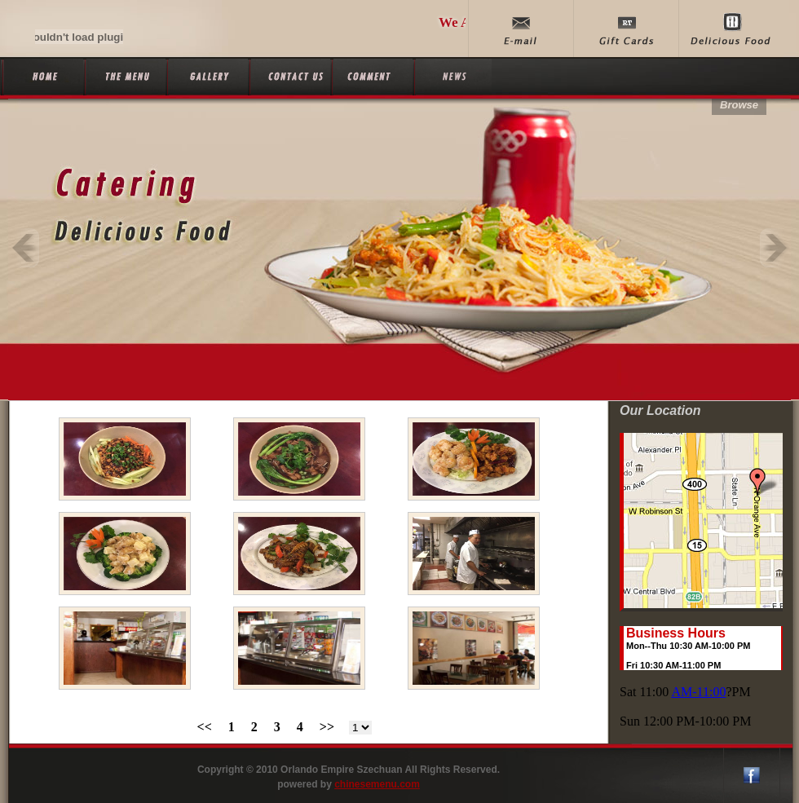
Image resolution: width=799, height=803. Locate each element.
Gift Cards (625, 28)
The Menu (124, 77)
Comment (371, 77)
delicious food (731, 28)
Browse (739, 105)
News (454, 77)
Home (42, 77)
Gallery (207, 77)
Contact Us (289, 77)
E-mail (520, 28)
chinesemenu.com (377, 784)
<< (204, 727)
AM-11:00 (698, 692)
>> (327, 727)
